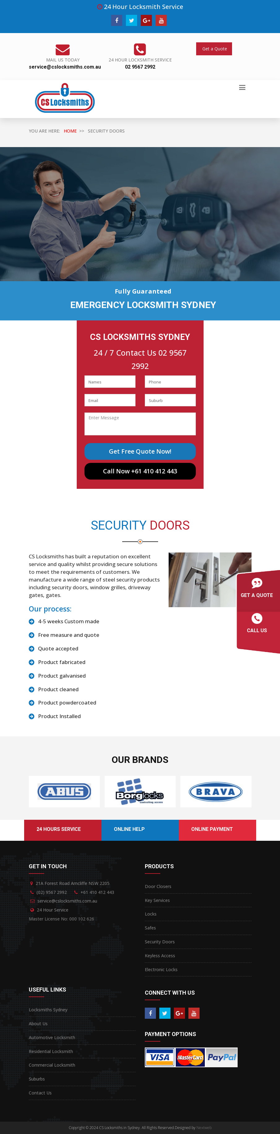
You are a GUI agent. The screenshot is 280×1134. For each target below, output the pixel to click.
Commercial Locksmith (52, 1065)
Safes (150, 928)
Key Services (157, 900)
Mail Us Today (63, 60)
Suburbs (37, 1079)
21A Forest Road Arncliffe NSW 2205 (73, 883)
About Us (38, 1023)
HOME (70, 131)
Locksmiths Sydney (48, 1010)
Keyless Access (160, 955)
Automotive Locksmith (52, 1037)
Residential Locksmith (51, 1051)
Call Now (140, 471)
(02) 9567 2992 (52, 892)
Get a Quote (214, 49)
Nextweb (204, 1127)
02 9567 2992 (140, 67)
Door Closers (158, 886)
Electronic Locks (161, 969)
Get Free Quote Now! (140, 451)
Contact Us (40, 1093)
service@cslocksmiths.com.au (65, 67)
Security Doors (160, 942)
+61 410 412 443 (97, 892)
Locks (151, 914)
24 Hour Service (52, 910)
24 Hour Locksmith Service (140, 60)
